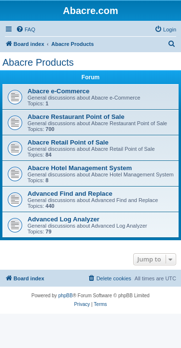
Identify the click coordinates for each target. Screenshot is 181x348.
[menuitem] (25, 29)
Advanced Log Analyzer (63, 219)
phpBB (65, 295)
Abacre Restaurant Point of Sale (76, 116)
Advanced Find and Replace (70, 193)
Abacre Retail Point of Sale (68, 142)
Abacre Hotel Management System (80, 168)
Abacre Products (38, 62)
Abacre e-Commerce (58, 91)
